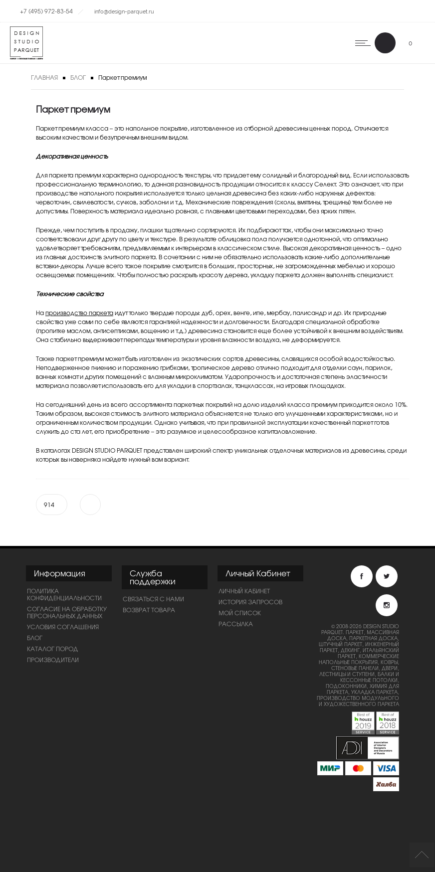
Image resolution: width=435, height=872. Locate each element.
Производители (53, 659)
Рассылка (235, 623)
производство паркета (79, 312)
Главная (44, 77)
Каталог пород (52, 648)
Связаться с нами (153, 598)
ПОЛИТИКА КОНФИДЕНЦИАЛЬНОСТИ (64, 594)
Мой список (239, 612)
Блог (78, 77)
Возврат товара (149, 609)
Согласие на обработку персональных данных (67, 612)
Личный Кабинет (244, 590)
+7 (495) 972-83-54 (46, 10)
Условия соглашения (63, 626)
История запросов (250, 601)
